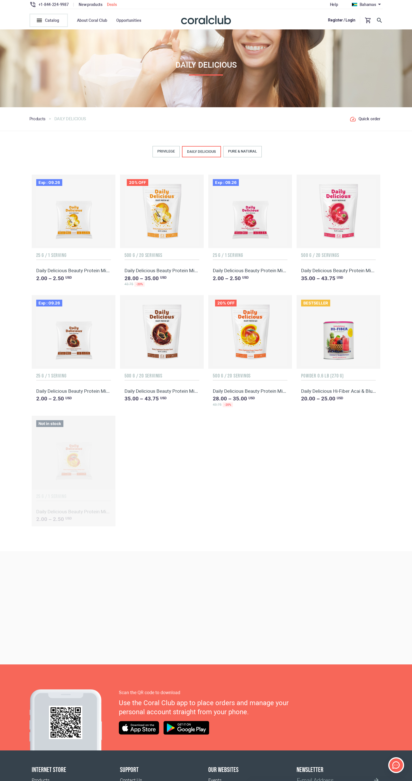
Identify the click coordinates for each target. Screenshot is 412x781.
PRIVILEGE (166, 153)
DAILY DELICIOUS (201, 153)
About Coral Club (92, 20)
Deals (112, 5)
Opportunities (128, 20)
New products (90, 5)
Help (334, 4)
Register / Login (341, 20)
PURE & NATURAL (242, 153)
